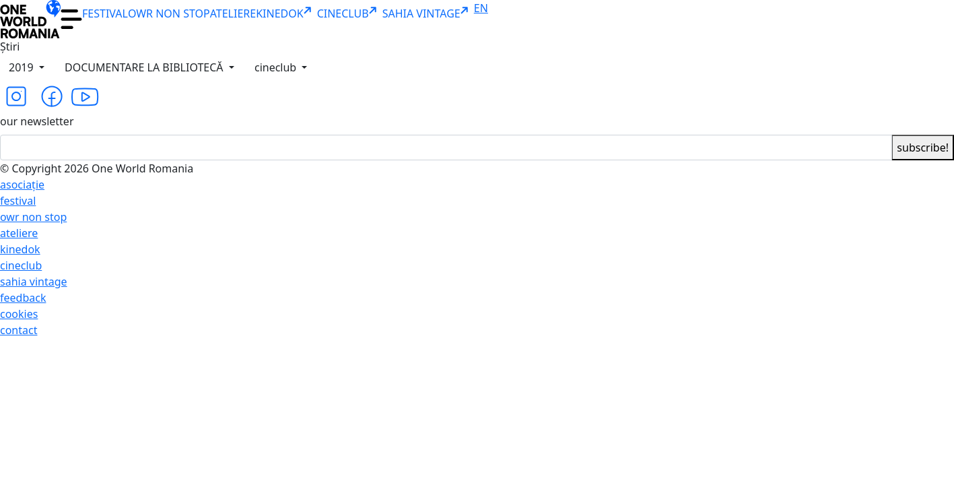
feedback (23, 297)
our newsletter (37, 121)
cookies (19, 313)
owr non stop (33, 216)
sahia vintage (33, 281)
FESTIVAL (105, 13)
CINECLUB (349, 13)
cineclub (276, 67)
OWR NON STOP (169, 13)
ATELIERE (233, 13)
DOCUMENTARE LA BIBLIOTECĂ (145, 67)
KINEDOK (286, 13)
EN (481, 8)
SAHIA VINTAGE (428, 13)
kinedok (20, 249)
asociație (22, 184)
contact (18, 330)
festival (18, 200)
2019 (22, 67)
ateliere (19, 233)
